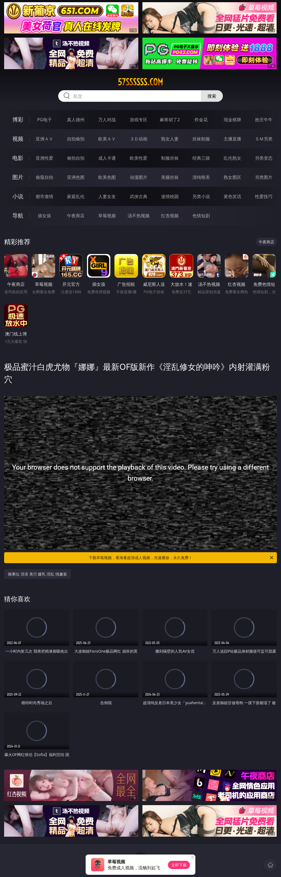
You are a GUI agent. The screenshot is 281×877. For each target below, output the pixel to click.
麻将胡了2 (170, 120)
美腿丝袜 (170, 177)
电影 (17, 158)
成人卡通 (107, 158)
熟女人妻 (170, 139)
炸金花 (201, 120)
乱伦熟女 (232, 158)
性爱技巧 (263, 196)
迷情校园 (170, 196)
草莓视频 (107, 216)
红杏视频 (170, 216)
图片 (17, 177)
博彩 (17, 119)
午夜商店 (76, 216)
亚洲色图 (76, 177)
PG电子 (44, 120)
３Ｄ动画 (138, 139)
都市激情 (44, 196)
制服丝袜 (170, 158)
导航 (17, 215)
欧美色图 (107, 177)
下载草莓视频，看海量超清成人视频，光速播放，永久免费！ (181, 557)
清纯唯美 (201, 177)
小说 (17, 196)
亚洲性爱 (44, 158)
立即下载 (179, 864)
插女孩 (44, 216)
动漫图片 (138, 177)
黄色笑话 (232, 196)
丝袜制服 (201, 139)
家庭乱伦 (76, 196)
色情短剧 (201, 216)
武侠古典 (138, 196)
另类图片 (263, 177)
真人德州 (76, 120)
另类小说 (201, 196)
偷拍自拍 (76, 158)
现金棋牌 (232, 120)
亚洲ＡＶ (44, 139)
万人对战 (107, 120)
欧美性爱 (138, 158)
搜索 (211, 96)
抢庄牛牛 (263, 120)
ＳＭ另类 (263, 139)
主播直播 (232, 139)
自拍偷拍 (76, 139)
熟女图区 (232, 177)
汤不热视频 (139, 216)
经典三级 (201, 158)
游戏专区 (138, 120)
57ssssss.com (140, 82)
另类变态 (263, 158)
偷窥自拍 (44, 177)
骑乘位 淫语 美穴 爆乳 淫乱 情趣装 (37, 574)
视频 (17, 138)
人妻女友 (107, 196)
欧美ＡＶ (107, 139)
